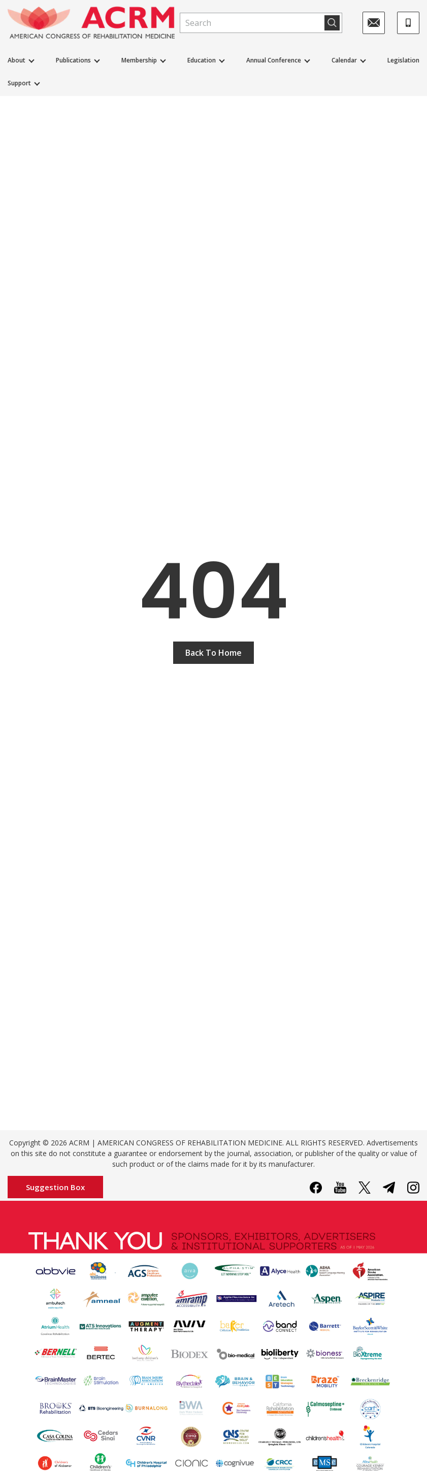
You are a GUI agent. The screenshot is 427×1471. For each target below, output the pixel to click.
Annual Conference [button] (273, 60)
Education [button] (201, 60)
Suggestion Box (55, 1187)
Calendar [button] (344, 60)
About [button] (16, 60)
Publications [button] (73, 60)
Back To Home (213, 652)
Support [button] (19, 83)
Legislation (403, 60)
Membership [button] (139, 60)
